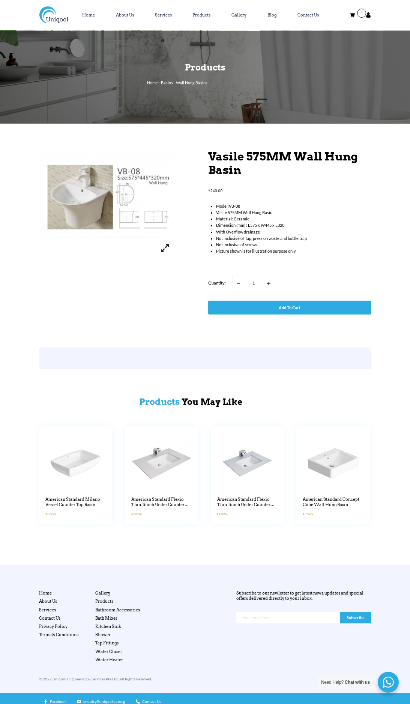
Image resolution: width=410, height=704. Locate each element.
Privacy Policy (53, 626)
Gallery (238, 15)
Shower (103, 634)
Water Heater (109, 659)
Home (88, 15)
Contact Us (308, 15)
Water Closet (108, 651)
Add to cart (289, 307)
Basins (167, 82)
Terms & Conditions (58, 634)
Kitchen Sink (108, 626)
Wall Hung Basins (191, 82)
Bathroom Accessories (117, 610)
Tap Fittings (107, 643)
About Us (125, 15)
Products (201, 15)
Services (163, 15)
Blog (271, 15)
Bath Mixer (106, 618)
